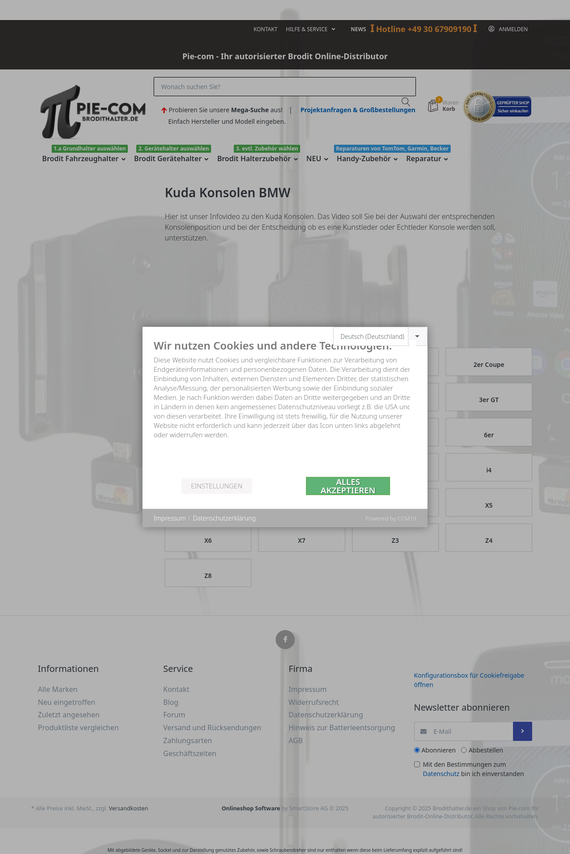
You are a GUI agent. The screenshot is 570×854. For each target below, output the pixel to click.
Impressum (170, 518)
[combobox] (380, 336)
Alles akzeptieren (348, 486)
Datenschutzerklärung (224, 518)
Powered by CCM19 (391, 518)
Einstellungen (216, 485)
